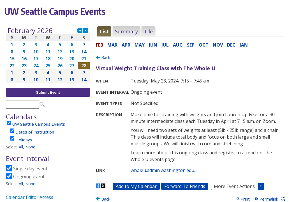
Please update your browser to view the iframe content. (48, 55)
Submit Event (48, 92)
